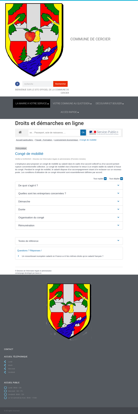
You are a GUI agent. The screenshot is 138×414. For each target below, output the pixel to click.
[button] (69, 186)
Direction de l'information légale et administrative (34, 271)
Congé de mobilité (88, 140)
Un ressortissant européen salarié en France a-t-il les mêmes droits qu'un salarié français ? (62, 256)
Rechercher (60, 84)
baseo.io (38, 273)
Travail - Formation (44, 140)
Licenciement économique (66, 140)
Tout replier (100, 178)
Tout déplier (116, 178)
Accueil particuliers (24, 140)
